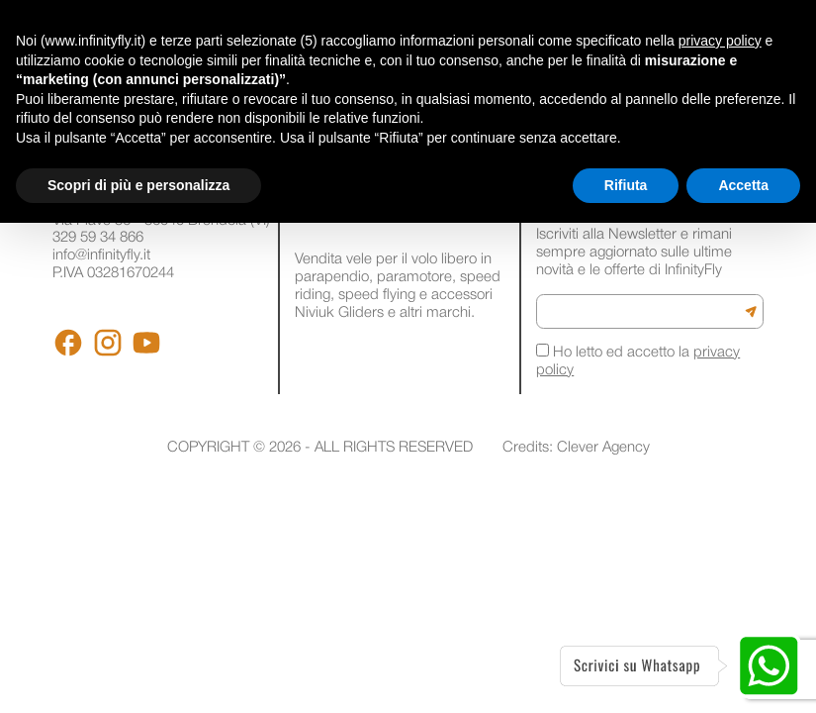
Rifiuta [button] (626, 185)
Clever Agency (603, 448)
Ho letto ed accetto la (638, 360)
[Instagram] (108, 342)
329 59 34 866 (97, 238)
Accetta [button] (743, 185)
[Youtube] (146, 342)
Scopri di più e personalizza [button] (138, 185)
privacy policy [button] (720, 41)
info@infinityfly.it (101, 255)
